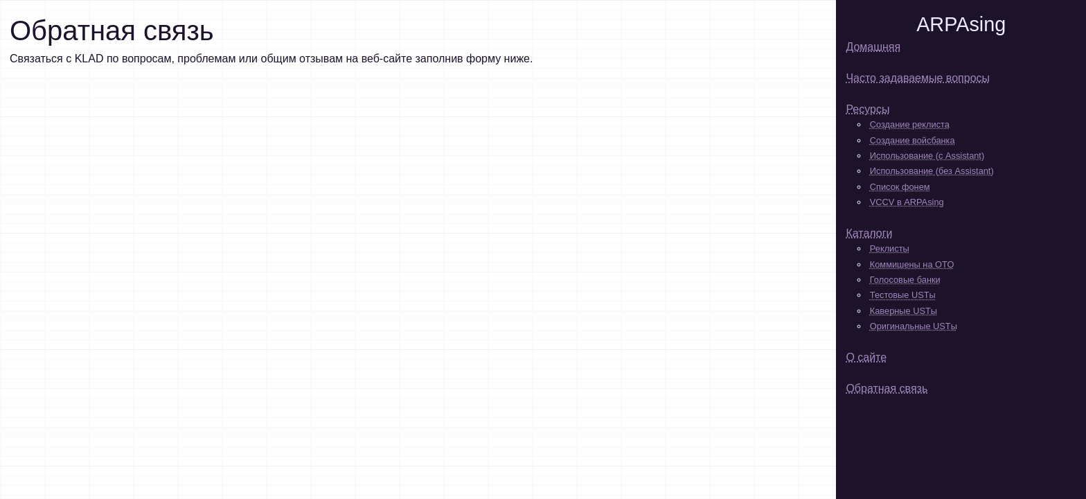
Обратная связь (886, 388)
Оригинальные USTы (913, 326)
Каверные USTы (903, 311)
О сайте (866, 357)
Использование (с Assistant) (927, 155)
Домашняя (873, 47)
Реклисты (889, 248)
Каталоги (869, 233)
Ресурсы (867, 109)
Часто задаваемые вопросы (918, 78)
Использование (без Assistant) (932, 171)
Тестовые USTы (903, 295)
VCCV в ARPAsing (907, 202)
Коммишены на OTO (912, 264)
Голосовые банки (905, 279)
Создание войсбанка (912, 140)
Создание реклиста (910, 124)
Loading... (273, 255)
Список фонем (900, 187)
